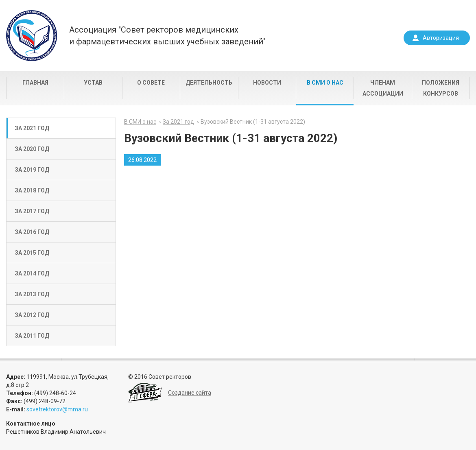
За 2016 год (32, 232)
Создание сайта (189, 392)
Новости (267, 82)
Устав (93, 82)
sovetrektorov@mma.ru (57, 409)
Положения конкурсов (440, 88)
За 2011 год (32, 335)
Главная (35, 82)
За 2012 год (32, 315)
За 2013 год (32, 294)
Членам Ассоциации (382, 88)
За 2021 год (32, 128)
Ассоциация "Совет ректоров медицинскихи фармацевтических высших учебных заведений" (167, 35)
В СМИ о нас (325, 82)
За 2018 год (32, 190)
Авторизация (441, 38)
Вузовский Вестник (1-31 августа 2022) (253, 121)
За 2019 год (32, 169)
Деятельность (209, 82)
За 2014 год (32, 273)
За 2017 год (32, 211)
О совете (151, 82)
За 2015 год (32, 252)
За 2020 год (32, 149)
